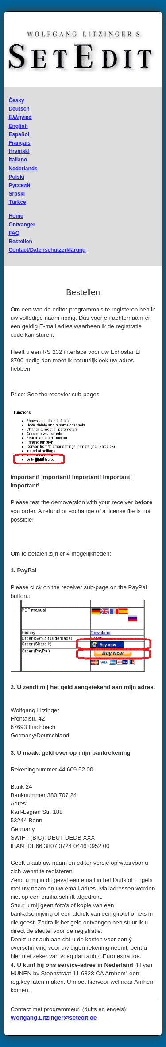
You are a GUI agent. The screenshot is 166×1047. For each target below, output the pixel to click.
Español (18, 134)
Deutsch (18, 109)
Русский (19, 185)
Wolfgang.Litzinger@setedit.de (54, 1017)
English (17, 126)
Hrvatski (18, 151)
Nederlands (22, 168)
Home (15, 216)
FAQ (13, 233)
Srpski (16, 194)
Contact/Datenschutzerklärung (46, 250)
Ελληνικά (19, 117)
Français (19, 143)
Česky (16, 100)
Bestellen (20, 241)
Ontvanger (21, 225)
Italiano (17, 160)
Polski (16, 177)
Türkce (17, 202)
